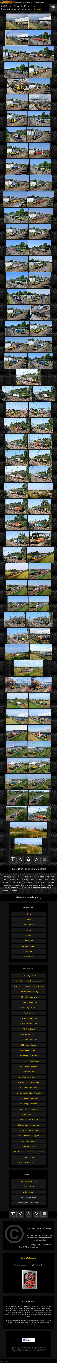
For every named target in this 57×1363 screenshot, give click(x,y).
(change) (37, 9)
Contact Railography (28, 1258)
